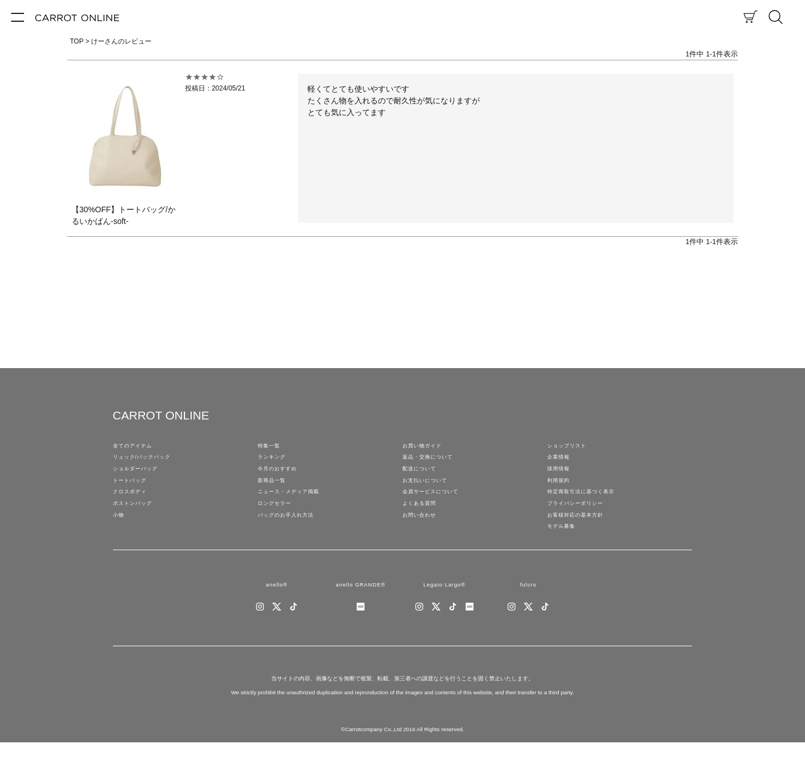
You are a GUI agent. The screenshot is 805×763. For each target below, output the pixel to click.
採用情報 (560, 474)
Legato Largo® (444, 603)
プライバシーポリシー (580, 515)
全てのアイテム (136, 447)
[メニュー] (17, 17)
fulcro (528, 603)
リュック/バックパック (147, 460)
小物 (119, 529)
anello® (276, 603)
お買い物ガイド (425, 447)
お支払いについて (429, 488)
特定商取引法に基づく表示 (587, 501)
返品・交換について (432, 460)
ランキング (274, 460)
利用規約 (560, 488)
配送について (422, 474)
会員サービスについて (436, 501)
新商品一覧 (274, 488)
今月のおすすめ (281, 474)
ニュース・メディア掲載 (295, 501)
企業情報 (560, 460)
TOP (76, 41)
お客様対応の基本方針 (580, 529)
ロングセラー (278, 515)
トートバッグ (133, 488)
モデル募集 (564, 543)
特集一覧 (271, 447)
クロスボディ (133, 501)
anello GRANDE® (360, 603)
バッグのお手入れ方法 (291, 529)
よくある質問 (422, 515)
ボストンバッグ (136, 515)
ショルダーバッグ (140, 474)
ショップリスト (570, 447)
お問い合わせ (422, 529)
